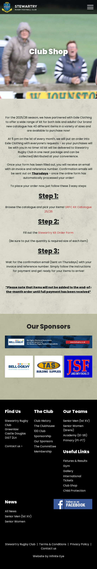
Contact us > (14, 446)
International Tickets (72, 478)
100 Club (40, 431)
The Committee (45, 446)
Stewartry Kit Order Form (56, 233)
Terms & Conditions (52, 544)
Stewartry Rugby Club (19, 7)
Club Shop (70, 485)
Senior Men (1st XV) (76, 421)
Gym (66, 466)
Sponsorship (42, 436)
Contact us (48, 548)
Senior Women (15, 521)
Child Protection (74, 491)
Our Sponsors (43, 441)
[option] (18, 371)
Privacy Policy (79, 544)
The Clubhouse (44, 426)
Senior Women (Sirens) (73, 428)
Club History (42, 421)
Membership (43, 451)
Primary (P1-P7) (74, 440)
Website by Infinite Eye (48, 556)
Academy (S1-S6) (75, 435)
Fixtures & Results (75, 461)
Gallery (68, 471)
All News (10, 511)
